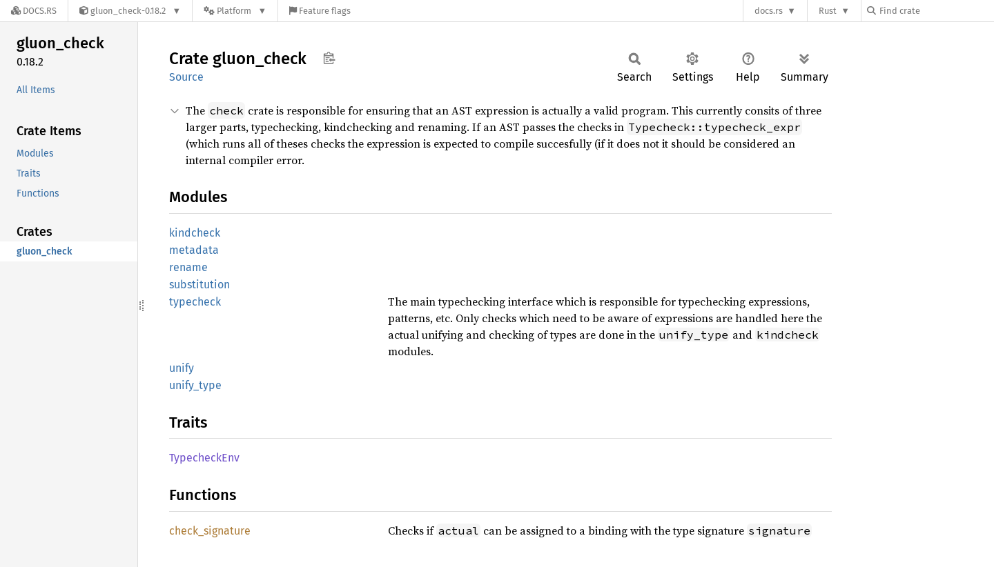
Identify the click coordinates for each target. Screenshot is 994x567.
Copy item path (329, 58)
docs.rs (768, 11)
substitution (199, 284)
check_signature (210, 530)
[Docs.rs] (34, 10)
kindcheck (194, 232)
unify (181, 368)
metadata (194, 250)
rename (188, 267)
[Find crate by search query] (936, 10)
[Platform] (235, 10)
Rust (828, 11)
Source (186, 76)
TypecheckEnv (204, 457)
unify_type (195, 385)
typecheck (195, 301)
